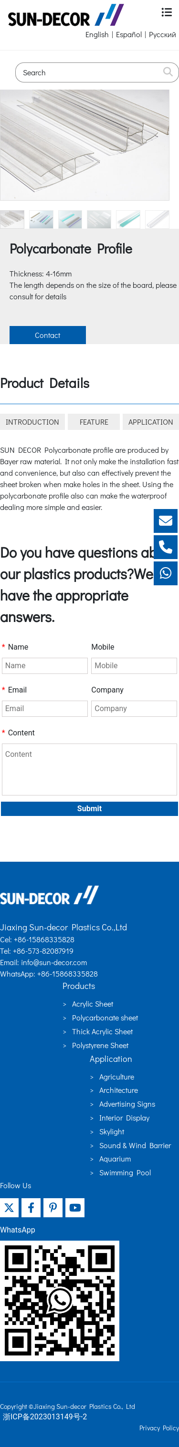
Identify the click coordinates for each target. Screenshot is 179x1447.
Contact (47, 335)
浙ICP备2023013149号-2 (45, 1416)
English (97, 34)
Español (129, 34)
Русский (162, 34)
